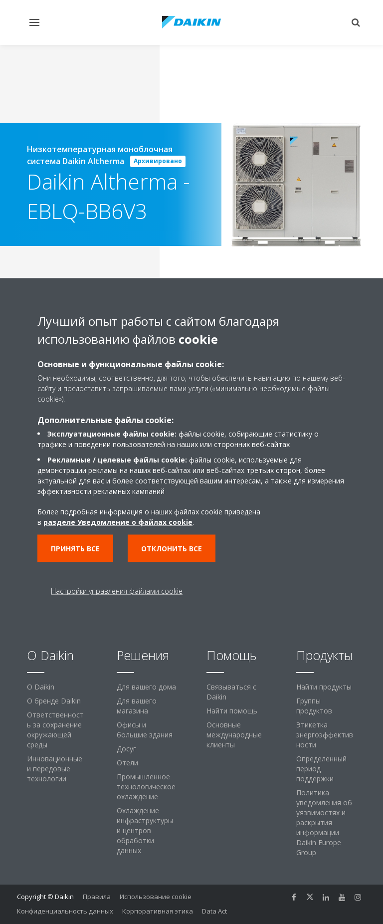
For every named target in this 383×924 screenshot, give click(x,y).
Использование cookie (156, 896)
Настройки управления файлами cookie (117, 591)
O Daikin (40, 687)
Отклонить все (171, 548)
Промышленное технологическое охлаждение (146, 786)
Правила (97, 896)
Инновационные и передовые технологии (54, 768)
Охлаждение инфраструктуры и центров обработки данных (145, 830)
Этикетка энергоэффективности (324, 734)
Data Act (214, 911)
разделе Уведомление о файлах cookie (117, 522)
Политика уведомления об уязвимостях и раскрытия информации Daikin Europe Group (324, 822)
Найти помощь (231, 710)
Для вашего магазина (137, 705)
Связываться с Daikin (231, 691)
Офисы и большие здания (145, 729)
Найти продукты (324, 687)
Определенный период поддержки (321, 768)
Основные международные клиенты (234, 734)
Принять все (75, 548)
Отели (127, 762)
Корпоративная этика (157, 911)
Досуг (126, 748)
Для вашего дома (146, 687)
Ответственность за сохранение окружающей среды (55, 729)
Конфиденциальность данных (65, 911)
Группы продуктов (314, 705)
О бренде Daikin (54, 700)
